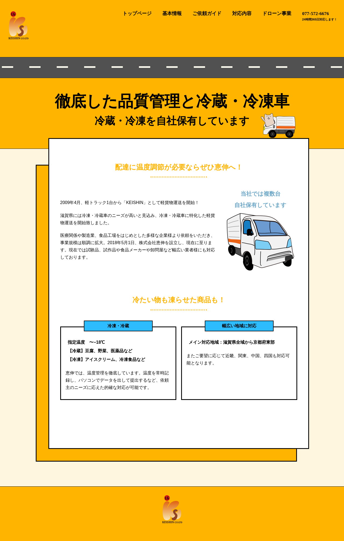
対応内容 (242, 13)
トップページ (137, 13)
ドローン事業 (276, 13)
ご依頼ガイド (206, 13)
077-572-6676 (315, 13)
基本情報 (172, 13)
